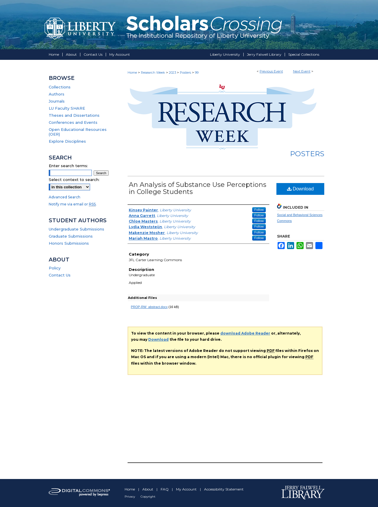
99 (196, 72)
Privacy (130, 496)
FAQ (165, 489)
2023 (173, 72)
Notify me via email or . (73, 204)
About (148, 489)
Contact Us (60, 275)
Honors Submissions (69, 243)
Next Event (301, 71)
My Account (187, 489)
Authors (56, 94)
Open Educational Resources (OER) (78, 131)
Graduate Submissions (71, 236)
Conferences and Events (73, 122)
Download (300, 188)
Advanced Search (64, 197)
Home (132, 72)
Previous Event (271, 71)
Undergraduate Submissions (76, 229)
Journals (57, 101)
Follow (259, 209)
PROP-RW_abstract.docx (149, 307)
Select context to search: (74, 179)
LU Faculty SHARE (67, 108)
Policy (55, 268)
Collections (60, 87)
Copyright (148, 496)
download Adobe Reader (245, 333)
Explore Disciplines (67, 141)
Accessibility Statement (224, 489)
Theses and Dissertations (74, 115)
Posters (186, 72)
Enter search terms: (68, 165)
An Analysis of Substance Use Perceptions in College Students (197, 188)
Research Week (153, 72)
